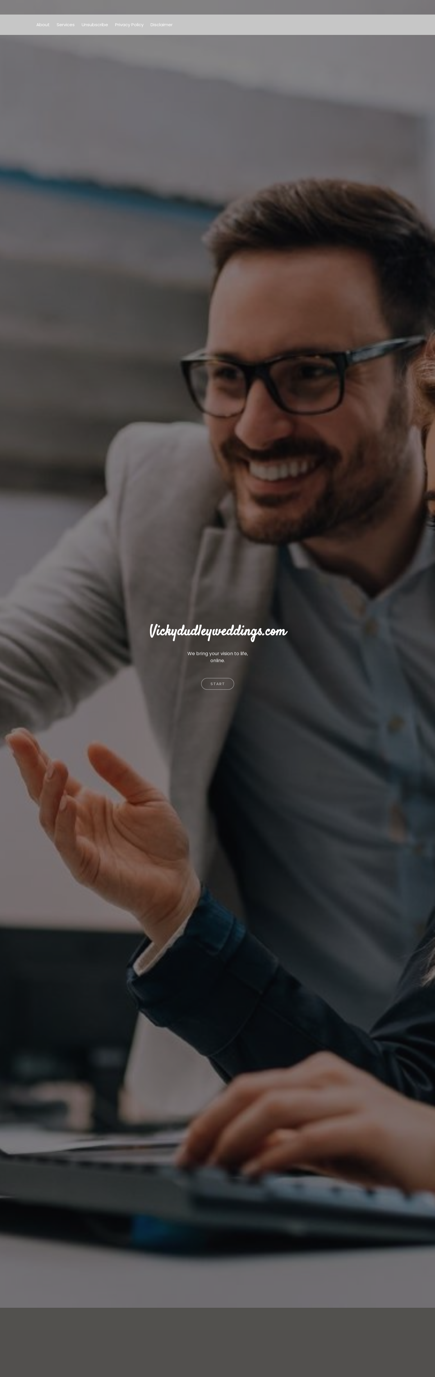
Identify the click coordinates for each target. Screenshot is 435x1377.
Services (66, 25)
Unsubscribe (95, 25)
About (43, 25)
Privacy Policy (129, 25)
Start (217, 678)
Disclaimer (162, 25)
